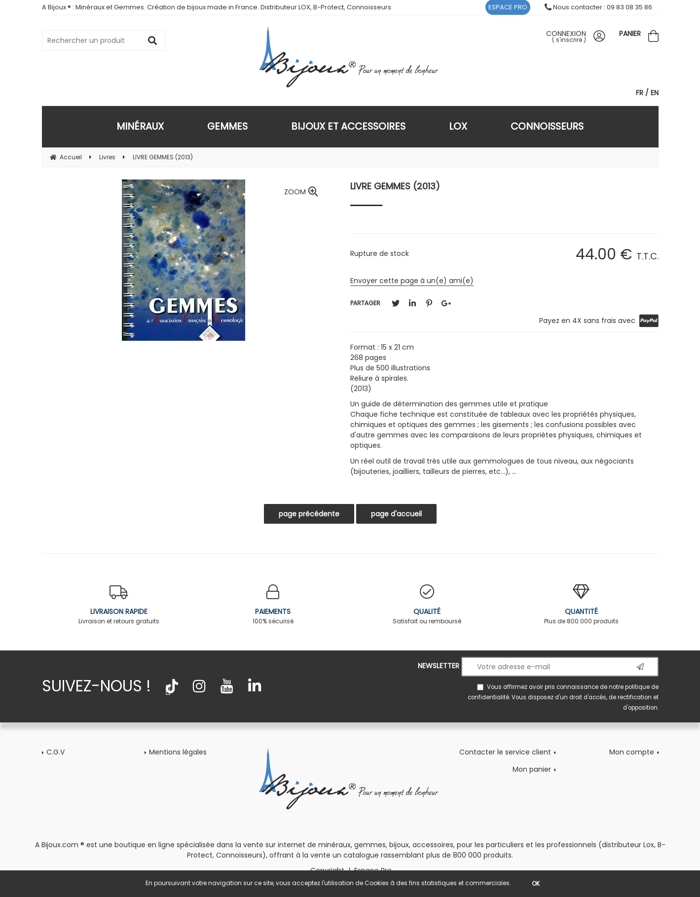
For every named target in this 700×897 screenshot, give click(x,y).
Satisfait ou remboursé (427, 604)
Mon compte (631, 752)
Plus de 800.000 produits (581, 604)
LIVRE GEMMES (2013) (395, 186)
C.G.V (55, 752)
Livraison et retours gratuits (119, 604)
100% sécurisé (273, 604)
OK (536, 883)
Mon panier (532, 769)
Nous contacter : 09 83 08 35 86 (598, 7)
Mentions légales (178, 752)
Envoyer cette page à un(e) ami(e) (412, 281)
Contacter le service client (505, 752)
